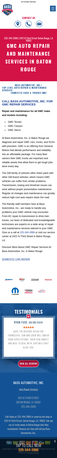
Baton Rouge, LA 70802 (39, 39)
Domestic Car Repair (16, 263)
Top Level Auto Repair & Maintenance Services (24, 93)
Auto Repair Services (28, 393)
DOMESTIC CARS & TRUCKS (26, 97)
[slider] (28, 331)
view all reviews (28, 367)
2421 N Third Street (28, 38)
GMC (44, 97)
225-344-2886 (11, 38)
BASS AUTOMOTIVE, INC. (28, 89)
